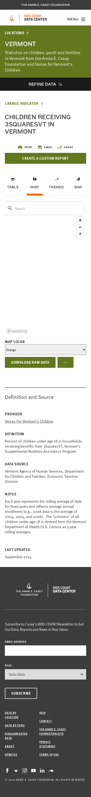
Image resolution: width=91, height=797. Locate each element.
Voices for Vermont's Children (29, 421)
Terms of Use (49, 754)
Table (13, 187)
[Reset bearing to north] (80, 234)
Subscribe (21, 693)
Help (42, 713)
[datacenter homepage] (35, 17)
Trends (56, 187)
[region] (45, 267)
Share (65, 147)
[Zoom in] (80, 220)
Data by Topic (15, 725)
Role (8, 665)
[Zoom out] (80, 227)
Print (25, 147)
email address (16, 641)
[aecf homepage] (12, 17)
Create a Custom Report (45, 158)
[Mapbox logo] (17, 331)
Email (44, 147)
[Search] (44, 208)
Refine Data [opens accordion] (42, 84)
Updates (11, 754)
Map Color (15, 341)
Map (34, 187)
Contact (45, 721)
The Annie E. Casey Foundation (45, 5)
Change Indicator (22, 103)
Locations (14, 32)
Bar (78, 187)
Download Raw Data (30, 362)
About (9, 746)
